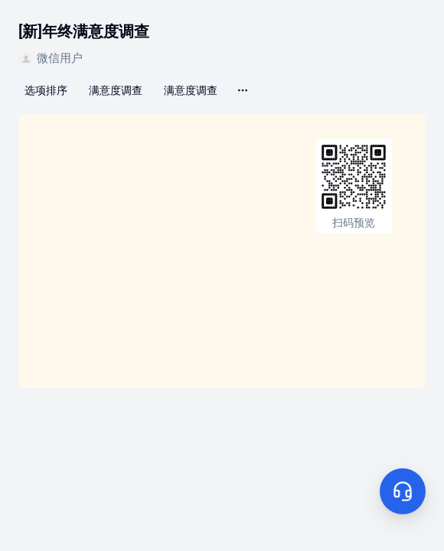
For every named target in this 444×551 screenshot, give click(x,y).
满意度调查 (115, 90)
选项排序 (45, 90)
